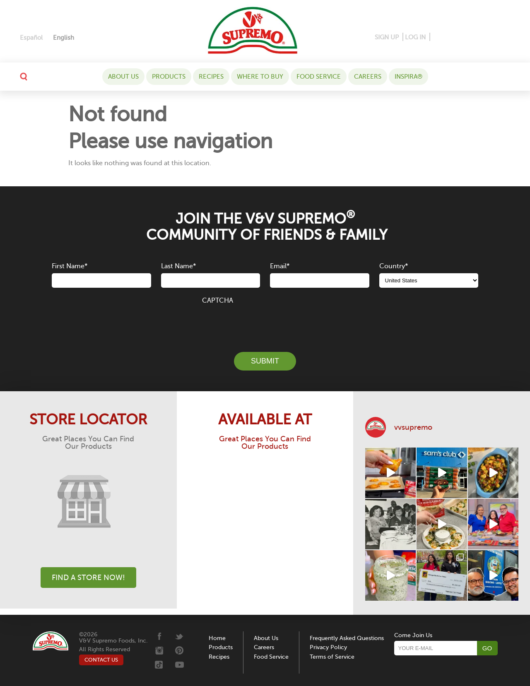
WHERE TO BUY (260, 76)
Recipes (211, 76)
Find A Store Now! (88, 577)
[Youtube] (503, 37)
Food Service (318, 76)
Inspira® (408, 76)
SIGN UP (387, 37)
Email (279, 266)
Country (393, 266)
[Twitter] (478, 37)
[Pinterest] (449, 37)
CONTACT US (101, 660)
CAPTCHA (217, 300)
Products (169, 76)
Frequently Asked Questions (347, 638)
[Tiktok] (491, 37)
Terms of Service (332, 657)
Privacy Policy (328, 647)
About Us (123, 76)
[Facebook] (437, 37)
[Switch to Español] (31, 38)
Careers (367, 76)
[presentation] (265, 323)
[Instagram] (464, 37)
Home (217, 638)
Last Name (178, 266)
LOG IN (415, 37)
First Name (69, 266)
